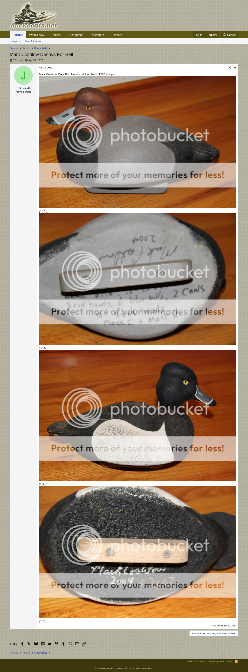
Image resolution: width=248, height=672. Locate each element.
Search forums (33, 41)
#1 (235, 67)
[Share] (229, 68)
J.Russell (18, 60)
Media (57, 34)
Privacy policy (216, 661)
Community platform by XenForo (124, 668)
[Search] (229, 34)
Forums (18, 34)
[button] (47, 34)
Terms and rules (197, 661)
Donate (117, 34)
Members (98, 34)
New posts (16, 41)
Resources (76, 34)
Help (229, 661)
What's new (36, 34)
